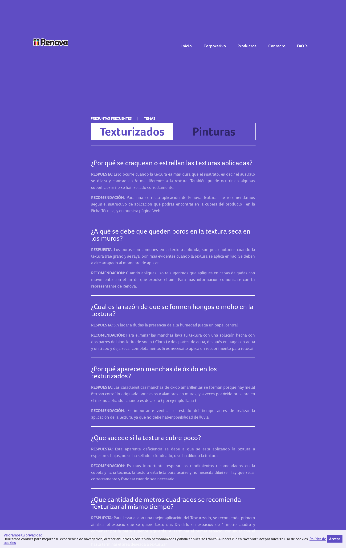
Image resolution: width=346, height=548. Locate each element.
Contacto (276, 46)
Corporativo (215, 46)
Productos (246, 46)
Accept (334, 539)
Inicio (186, 46)
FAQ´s (302, 46)
